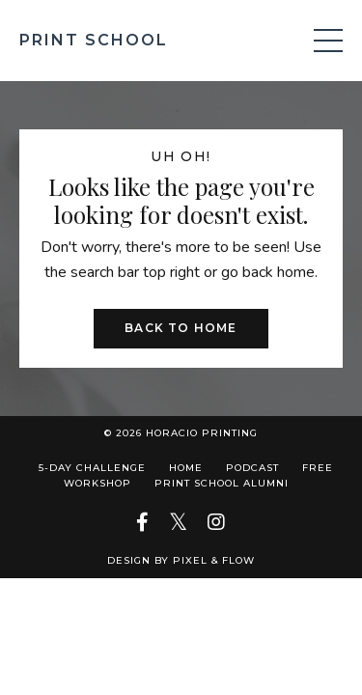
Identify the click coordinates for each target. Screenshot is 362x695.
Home (186, 467)
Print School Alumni (221, 483)
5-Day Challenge (92, 467)
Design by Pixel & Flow (181, 560)
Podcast (254, 467)
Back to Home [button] (181, 327)
